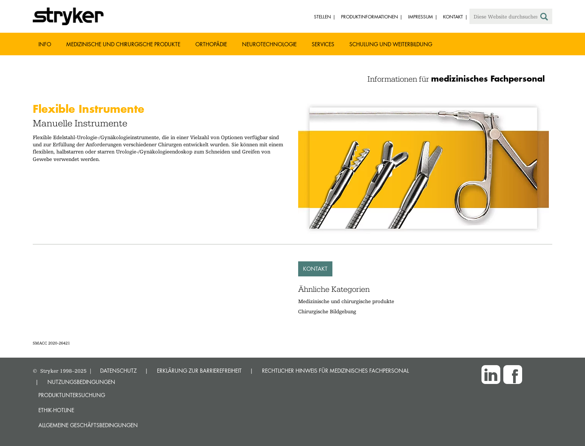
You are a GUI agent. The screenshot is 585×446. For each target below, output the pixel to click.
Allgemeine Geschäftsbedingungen (88, 425)
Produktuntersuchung (71, 395)
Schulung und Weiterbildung (390, 44)
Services (323, 44)
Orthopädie (211, 44)
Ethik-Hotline (56, 410)
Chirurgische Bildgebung (327, 311)
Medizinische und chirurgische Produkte (123, 44)
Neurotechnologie (269, 44)
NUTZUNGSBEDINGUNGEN (81, 381)
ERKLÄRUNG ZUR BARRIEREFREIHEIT (199, 370)
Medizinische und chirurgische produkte (346, 301)
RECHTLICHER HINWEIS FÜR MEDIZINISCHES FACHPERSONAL (335, 370)
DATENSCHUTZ (118, 370)
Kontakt (315, 268)
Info (44, 44)
